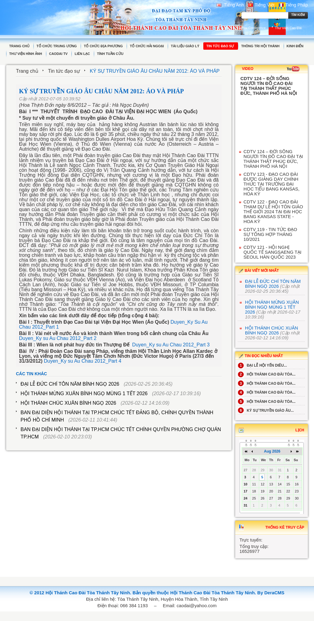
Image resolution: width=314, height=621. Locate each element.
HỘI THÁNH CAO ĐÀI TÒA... (267, 374)
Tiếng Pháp (293, 4)
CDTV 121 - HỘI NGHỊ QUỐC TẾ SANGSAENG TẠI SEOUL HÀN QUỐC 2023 (272, 252)
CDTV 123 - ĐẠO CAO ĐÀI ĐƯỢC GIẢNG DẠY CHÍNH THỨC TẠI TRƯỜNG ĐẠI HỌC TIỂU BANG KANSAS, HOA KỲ (271, 184)
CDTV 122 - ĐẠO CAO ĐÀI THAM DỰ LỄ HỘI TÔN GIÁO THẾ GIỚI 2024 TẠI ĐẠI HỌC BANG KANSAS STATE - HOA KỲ (273, 211)
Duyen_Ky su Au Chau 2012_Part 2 (58, 338)
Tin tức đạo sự (64, 71)
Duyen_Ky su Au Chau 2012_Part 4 (82, 361)
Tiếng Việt (261, 4)
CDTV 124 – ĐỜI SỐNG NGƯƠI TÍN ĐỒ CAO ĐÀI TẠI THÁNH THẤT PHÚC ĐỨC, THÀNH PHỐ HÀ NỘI (273, 159)
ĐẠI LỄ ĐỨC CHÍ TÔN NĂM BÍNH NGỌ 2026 (70, 384)
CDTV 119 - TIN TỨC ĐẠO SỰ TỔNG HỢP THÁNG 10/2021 (270, 234)
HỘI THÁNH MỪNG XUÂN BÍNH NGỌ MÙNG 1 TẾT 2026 (84, 393)
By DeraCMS (270, 592)
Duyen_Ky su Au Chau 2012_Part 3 (171, 344)
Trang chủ (27, 71)
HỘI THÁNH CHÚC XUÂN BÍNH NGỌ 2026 (68, 403)
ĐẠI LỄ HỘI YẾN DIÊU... (262, 365)
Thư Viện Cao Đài (288, 28)
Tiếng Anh (230, 4)
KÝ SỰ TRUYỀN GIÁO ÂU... (266, 410)
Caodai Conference (251, 28)
